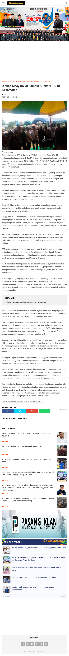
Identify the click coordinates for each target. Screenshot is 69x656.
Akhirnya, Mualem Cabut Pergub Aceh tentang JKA (22, 446)
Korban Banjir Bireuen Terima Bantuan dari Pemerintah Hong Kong (26, 460)
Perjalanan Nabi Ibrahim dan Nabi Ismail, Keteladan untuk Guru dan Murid (37, 568)
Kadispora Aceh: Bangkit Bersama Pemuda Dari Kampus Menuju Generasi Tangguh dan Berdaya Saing (28, 499)
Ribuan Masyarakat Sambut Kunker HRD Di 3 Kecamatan (31, 82)
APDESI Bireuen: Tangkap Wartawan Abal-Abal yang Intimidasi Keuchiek (27, 434)
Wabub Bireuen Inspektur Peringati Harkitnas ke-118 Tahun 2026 (36, 577)
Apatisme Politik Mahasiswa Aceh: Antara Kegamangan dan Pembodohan (34, 588)
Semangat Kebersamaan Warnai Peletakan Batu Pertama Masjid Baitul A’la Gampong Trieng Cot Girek (28, 473)
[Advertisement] (34, 60)
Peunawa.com (6, 82)
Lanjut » (63, 596)
